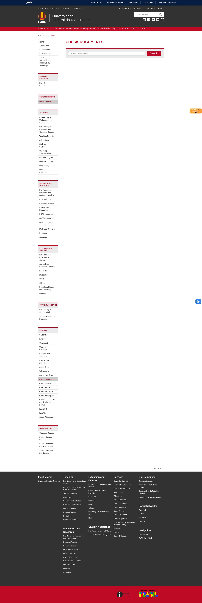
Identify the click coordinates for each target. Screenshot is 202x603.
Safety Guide (44, 367)
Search (153, 53)
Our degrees (45, 50)
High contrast (124, 8)
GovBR (29, 2)
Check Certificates (46, 375)
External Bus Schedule (44, 355)
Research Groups (46, 203)
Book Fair (43, 271)
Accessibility (143, 534)
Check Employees (46, 396)
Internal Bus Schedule (44, 361)
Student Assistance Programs (47, 317)
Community (44, 343)
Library (55, 29)
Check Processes (46, 391)
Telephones (78, 29)
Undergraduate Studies (45, 145)
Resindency (44, 166)
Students (43, 335)
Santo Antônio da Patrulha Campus (46, 445)
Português (150, 8)
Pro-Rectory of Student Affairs (45, 311)
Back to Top (158, 468)
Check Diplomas (46, 417)
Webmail (69, 29)
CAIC (41, 279)
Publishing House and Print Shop (46, 288)
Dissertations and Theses (46, 223)
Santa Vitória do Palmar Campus (45, 438)
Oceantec (43, 237)
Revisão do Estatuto (44, 84)
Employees (43, 339)
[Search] (160, 14)
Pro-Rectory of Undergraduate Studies (45, 120)
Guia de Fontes (46, 54)
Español (160, 8)
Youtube (142, 521)
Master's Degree (46, 158)
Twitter (141, 514)
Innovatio (43, 233)
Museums (43, 275)
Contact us (119, 29)
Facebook (142, 510)
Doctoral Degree (46, 162)
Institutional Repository (44, 208)
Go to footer (77, 8)
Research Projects (46, 199)
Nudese (42, 294)
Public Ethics (105, 29)
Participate (133, 3)
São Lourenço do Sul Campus (46, 451)
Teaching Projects (46, 136)
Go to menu (54, 8)
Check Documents (46, 379)
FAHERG (43, 409)
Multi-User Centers (47, 229)
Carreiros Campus (46, 433)
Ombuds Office (94, 29)
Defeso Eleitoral (45, 101)
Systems (62, 29)
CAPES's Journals (46, 218)
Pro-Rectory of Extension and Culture (45, 257)
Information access (115, 3)
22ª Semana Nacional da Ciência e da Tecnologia (45, 62)
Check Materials (45, 383)
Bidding (85, 29)
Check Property (45, 387)
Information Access (44, 29)
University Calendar (43, 348)
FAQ (113, 29)
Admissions (44, 46)
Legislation (148, 3)
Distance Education (43, 171)
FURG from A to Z (131, 29)
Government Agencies (167, 3)
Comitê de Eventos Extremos (49, 481)
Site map (137, 8)
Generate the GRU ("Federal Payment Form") (47, 402)
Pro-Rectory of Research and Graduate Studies (46, 129)
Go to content (43, 8)
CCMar (42, 283)
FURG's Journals (46, 214)
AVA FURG (142, 29)
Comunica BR (96, 3)
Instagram (142, 518)
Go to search (66, 8)
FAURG (42, 413)
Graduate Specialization (45, 152)
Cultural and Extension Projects (47, 265)
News (42, 42)
